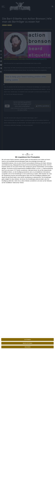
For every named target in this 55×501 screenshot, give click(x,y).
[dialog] (27, 325)
